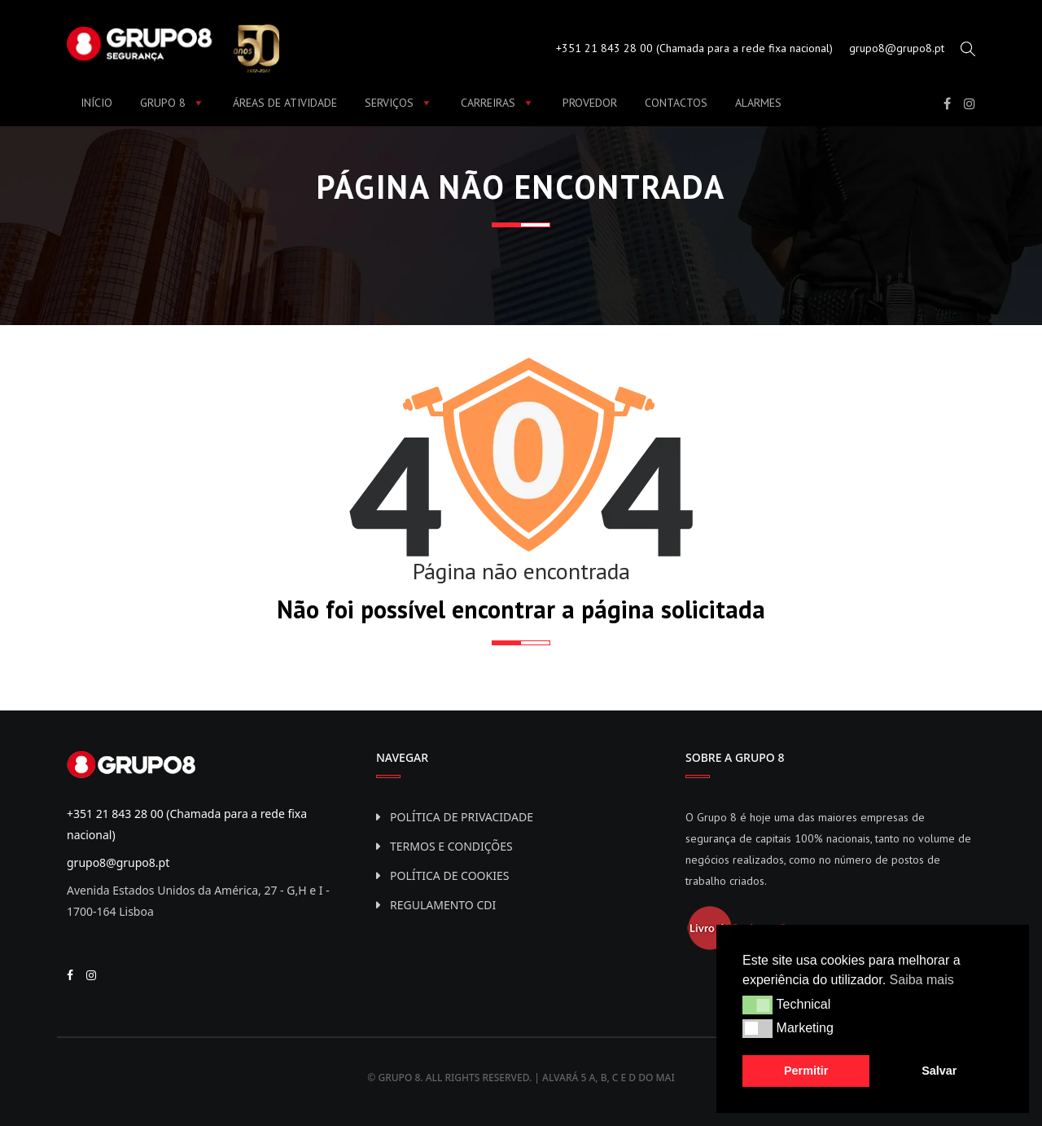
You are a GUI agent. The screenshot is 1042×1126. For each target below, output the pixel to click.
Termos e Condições (451, 846)
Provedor (590, 102)
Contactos (676, 102)
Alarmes (758, 102)
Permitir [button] (806, 1070)
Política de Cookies (449, 875)
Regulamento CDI (443, 905)
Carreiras (498, 103)
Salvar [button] (939, 1070)
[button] (757, 1005)
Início (96, 102)
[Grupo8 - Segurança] (173, 46)
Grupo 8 (172, 103)
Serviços (399, 103)
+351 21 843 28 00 (604, 48)
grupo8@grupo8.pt (896, 48)
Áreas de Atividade (285, 102)
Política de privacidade (461, 817)
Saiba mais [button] (922, 980)
